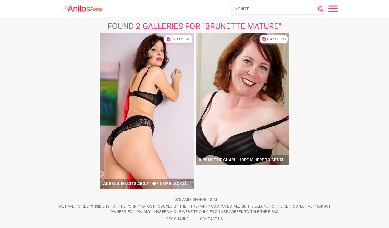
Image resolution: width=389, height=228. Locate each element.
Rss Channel (178, 219)
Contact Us (211, 219)
